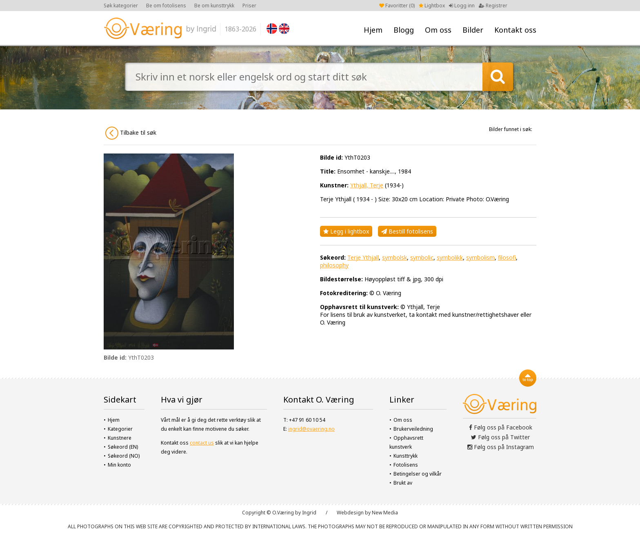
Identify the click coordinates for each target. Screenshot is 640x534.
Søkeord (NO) (124, 455)
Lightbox (432, 5)
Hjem (373, 30)
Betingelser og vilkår (417, 473)
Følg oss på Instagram (500, 447)
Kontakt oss (515, 30)
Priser (249, 5)
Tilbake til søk (130, 133)
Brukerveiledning (413, 428)
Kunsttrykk (405, 455)
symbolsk (394, 257)
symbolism (480, 257)
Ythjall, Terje (366, 185)
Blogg (403, 30)
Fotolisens (405, 464)
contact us (202, 442)
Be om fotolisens (166, 5)
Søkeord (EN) (123, 446)
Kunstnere (119, 437)
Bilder (472, 30)
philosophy (334, 265)
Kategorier (120, 428)
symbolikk (450, 257)
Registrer (493, 5)
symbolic (421, 257)
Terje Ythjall (363, 257)
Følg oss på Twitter (500, 437)
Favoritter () (397, 5)
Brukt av (402, 482)
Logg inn (462, 5)
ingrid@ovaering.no (311, 428)
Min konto (119, 464)
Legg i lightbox (346, 231)
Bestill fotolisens (407, 231)
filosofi (507, 257)
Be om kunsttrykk (214, 5)
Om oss (438, 30)
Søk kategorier (121, 5)
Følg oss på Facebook (500, 427)
